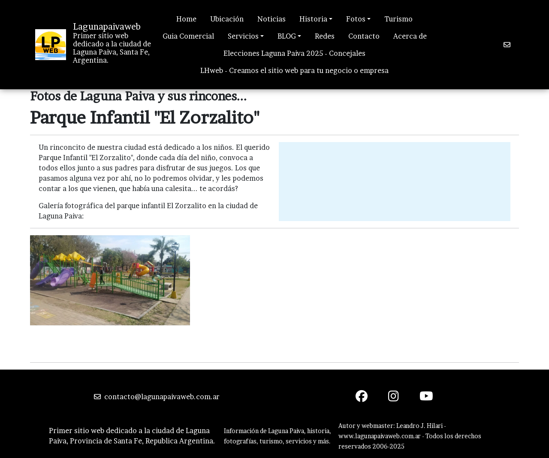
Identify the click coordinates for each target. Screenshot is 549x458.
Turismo (398, 19)
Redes (325, 36)
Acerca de (410, 36)
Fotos (355, 19)
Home (186, 19)
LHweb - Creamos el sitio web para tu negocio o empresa (294, 70)
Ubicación (227, 19)
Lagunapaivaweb (107, 26)
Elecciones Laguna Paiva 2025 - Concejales (294, 53)
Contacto (364, 36)
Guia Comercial (188, 36)
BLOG (287, 36)
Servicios (243, 36)
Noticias (271, 19)
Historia (313, 19)
